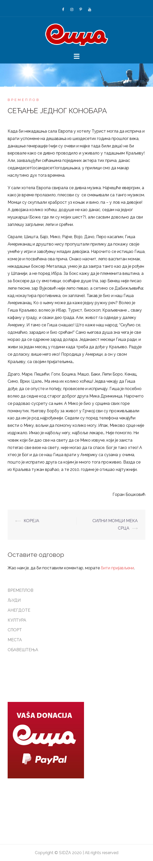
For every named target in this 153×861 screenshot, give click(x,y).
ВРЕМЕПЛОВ (24, 100)
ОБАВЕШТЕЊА (23, 649)
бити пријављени (117, 568)
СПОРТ (15, 629)
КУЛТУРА (17, 620)
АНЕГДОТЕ (19, 610)
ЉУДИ (14, 600)
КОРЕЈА (31, 520)
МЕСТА (15, 639)
